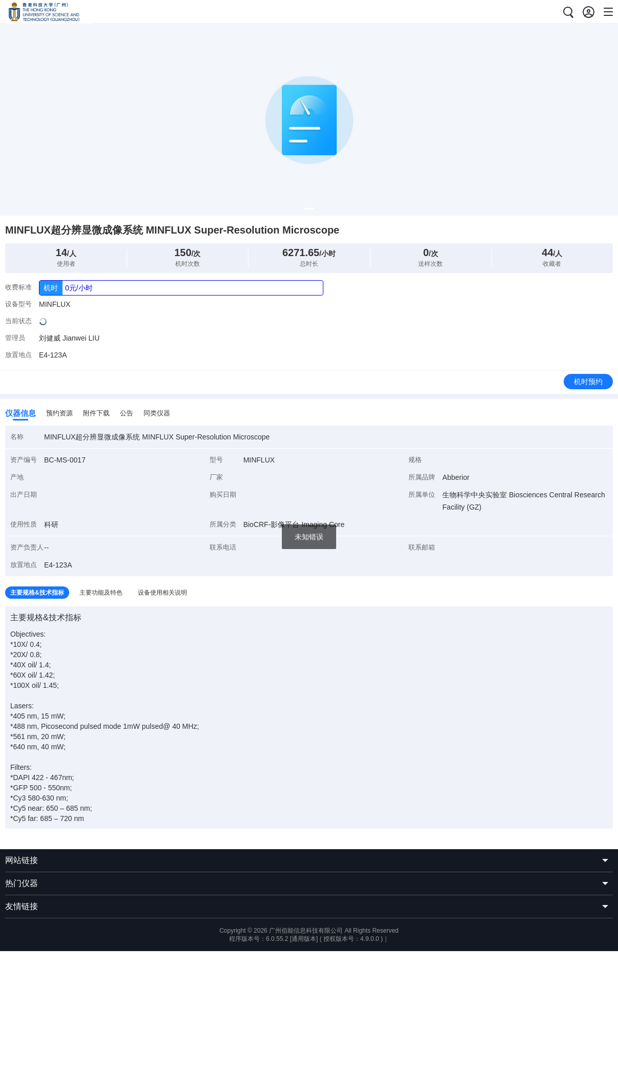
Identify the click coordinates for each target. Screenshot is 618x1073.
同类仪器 (156, 413)
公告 (126, 413)
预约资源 (59, 413)
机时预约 (588, 381)
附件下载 (96, 413)
